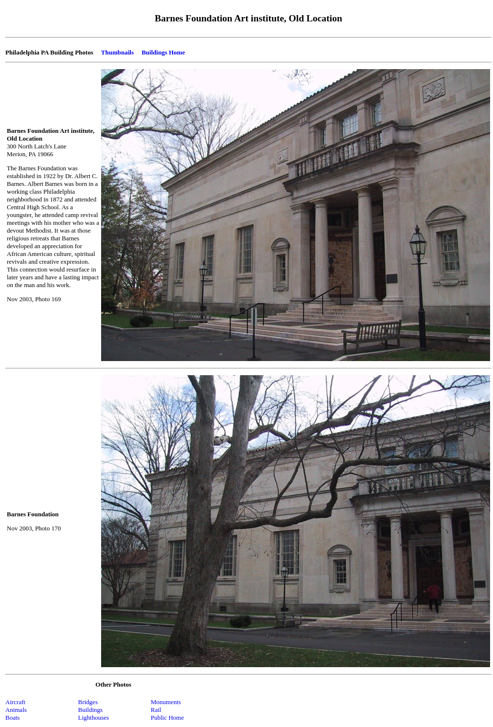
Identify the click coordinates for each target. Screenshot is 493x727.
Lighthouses (93, 717)
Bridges (88, 702)
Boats (12, 717)
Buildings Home (163, 52)
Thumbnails (117, 52)
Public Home (167, 717)
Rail (156, 709)
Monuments (166, 702)
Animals (16, 709)
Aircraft (15, 702)
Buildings (90, 709)
